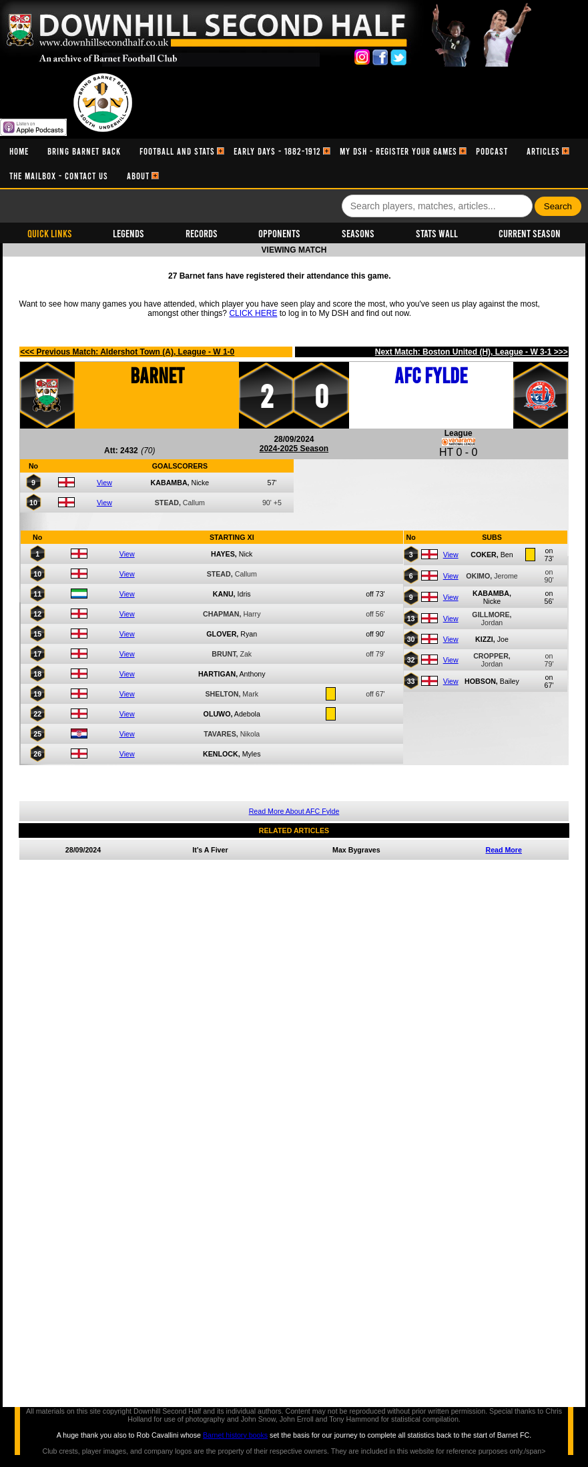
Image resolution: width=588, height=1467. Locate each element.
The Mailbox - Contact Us (58, 175)
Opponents (279, 233)
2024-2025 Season (294, 448)
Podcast (492, 151)
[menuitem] (19, 151)
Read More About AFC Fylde (294, 811)
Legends (128, 233)
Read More (503, 850)
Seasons (358, 233)
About (138, 175)
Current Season (530, 233)
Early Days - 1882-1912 (277, 151)
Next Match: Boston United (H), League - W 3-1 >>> (471, 352)
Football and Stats (177, 151)
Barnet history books (235, 1435)
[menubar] (294, 163)
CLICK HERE (253, 313)
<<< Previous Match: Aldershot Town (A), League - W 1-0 (127, 352)
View (104, 483)
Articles (543, 151)
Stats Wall (437, 233)
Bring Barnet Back (84, 151)
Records (202, 233)
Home (19, 151)
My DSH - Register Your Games (398, 151)
